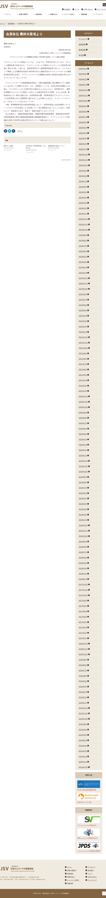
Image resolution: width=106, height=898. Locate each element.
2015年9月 (83, 724)
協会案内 (67, 9)
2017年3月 (83, 627)
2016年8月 (83, 665)
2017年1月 (83, 638)
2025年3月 (83, 138)
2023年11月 (83, 224)
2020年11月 (83, 402)
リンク (77, 9)
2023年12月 (83, 219)
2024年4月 (83, 198)
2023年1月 (83, 273)
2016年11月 (83, 649)
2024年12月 (83, 155)
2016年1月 (83, 703)
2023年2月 (83, 267)
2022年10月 (83, 289)
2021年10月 (83, 348)
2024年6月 (83, 187)
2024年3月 (83, 203)
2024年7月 (83, 181)
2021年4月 (83, 380)
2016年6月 (83, 676)
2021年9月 (83, 353)
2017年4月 (83, 622)
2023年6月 (83, 251)
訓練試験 (83, 14)
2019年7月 (83, 488)
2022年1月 (83, 332)
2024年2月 (83, 208)
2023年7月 (83, 246)
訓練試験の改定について (56, 146)
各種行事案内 (22, 14)
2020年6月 (83, 429)
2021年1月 (83, 391)
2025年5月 (83, 128)
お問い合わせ (88, 9)
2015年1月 (83, 762)
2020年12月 (83, 396)
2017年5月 (83, 617)
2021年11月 (83, 343)
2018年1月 (83, 579)
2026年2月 (83, 79)
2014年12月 (83, 767)
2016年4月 (83, 687)
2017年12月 (83, 584)
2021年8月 (83, 359)
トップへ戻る (104, 893)
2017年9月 (83, 601)
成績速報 (37, 14)
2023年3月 (83, 262)
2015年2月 (83, 756)
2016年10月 (83, 654)
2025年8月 (83, 112)
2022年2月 (83, 327)
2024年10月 (83, 165)
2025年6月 (83, 122)
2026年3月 (83, 74)
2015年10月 (83, 719)
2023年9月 (83, 235)
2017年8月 (83, 606)
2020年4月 (83, 439)
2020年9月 (83, 413)
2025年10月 (83, 101)
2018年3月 (83, 568)
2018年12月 (83, 525)
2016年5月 (83, 681)
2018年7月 (83, 552)
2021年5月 (83, 375)
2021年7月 (83, 364)
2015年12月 (83, 708)
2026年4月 (83, 69)
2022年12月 (83, 278)
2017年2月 (83, 633)
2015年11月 (83, 713)
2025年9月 (83, 106)
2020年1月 (83, 456)
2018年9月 (83, 542)
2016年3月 (83, 692)
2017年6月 (83, 611)
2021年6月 (83, 369)
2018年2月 (83, 574)
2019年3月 (83, 509)
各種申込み (53, 14)
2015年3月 (83, 751)
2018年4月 (83, 563)
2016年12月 (83, 644)
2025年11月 (83, 95)
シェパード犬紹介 (68, 14)
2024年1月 (83, 214)
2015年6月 (83, 735)
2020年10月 (83, 407)
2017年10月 (83, 595)
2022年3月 (83, 321)
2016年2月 (83, 697)
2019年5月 (83, 498)
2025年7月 (83, 117)
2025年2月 (83, 144)
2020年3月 (83, 445)
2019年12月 (83, 461)
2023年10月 (83, 230)
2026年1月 (83, 85)
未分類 (81, 55)
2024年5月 (83, 192)
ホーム (7, 14)
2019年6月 (83, 493)
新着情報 (11, 23)
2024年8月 (83, 176)
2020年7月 (83, 423)
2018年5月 (83, 558)
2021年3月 (83, 386)
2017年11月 (83, 590)
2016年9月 (83, 660)
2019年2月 (83, 515)
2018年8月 (83, 547)
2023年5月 (83, 257)
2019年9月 (83, 477)
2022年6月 (83, 305)
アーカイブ (98, 14)
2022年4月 (83, 316)
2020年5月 (83, 434)
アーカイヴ (83, 39)
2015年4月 (83, 746)
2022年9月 (83, 294)
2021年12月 (83, 337)
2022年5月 (83, 310)
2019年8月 (83, 482)
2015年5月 (83, 740)
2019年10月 (83, 472)
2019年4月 (83, 504)
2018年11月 (83, 531)
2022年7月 (83, 300)
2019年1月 (83, 520)
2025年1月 (83, 149)
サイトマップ (101, 9)
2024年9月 (83, 171)
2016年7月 (83, 670)
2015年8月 (83, 730)
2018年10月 (83, 536)
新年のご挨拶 (8, 146)
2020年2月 (83, 450)
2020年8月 (83, 418)
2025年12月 (83, 90)
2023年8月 (83, 241)
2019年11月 (83, 466)
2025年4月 (83, 133)
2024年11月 (83, 160)
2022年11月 (83, 283)
